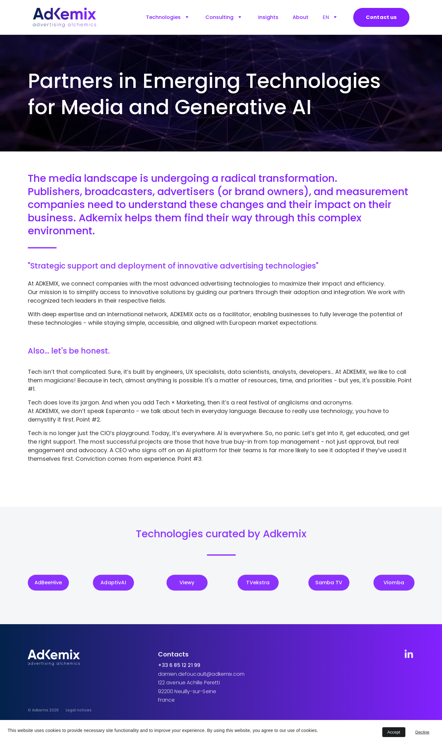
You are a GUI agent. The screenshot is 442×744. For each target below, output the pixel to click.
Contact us (381, 17)
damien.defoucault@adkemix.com (201, 678)
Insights (268, 17)
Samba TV (328, 583)
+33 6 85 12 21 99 (179, 669)
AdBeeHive (48, 583)
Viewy (187, 583)
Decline (422, 732)
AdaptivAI (113, 583)
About (300, 17)
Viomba (394, 583)
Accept (393, 732)
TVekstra (257, 583)
